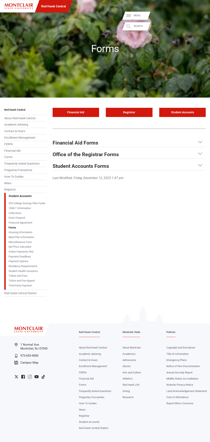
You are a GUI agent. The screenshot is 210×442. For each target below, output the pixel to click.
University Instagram (30, 377)
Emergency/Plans (176, 360)
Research (128, 397)
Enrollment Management (19, 137)
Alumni (126, 366)
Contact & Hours (14, 131)
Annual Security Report (179, 372)
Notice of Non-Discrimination (183, 366)
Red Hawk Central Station (20, 293)
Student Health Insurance (23, 271)
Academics (129, 353)
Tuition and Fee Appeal (22, 280)
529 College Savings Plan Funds (27, 203)
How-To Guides (13, 176)
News (7, 183)
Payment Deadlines (20, 256)
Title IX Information (177, 353)
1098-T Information (20, 208)
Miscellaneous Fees (20, 242)
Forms (8, 157)
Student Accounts (20, 196)
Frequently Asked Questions (22, 163)
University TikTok (43, 377)
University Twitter (16, 377)
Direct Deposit (17, 217)
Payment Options (18, 261)
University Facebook (23, 377)
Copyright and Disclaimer (180, 347)
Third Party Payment (20, 285)
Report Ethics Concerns (179, 403)
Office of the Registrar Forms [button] (86, 154)
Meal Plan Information (21, 237)
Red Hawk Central (53, 6)
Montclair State (131, 332)
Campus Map (26, 363)
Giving (126, 391)
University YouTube (36, 377)
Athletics (128, 378)
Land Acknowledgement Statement (186, 391)
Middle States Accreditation (182, 378)
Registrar (10, 189)
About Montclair (132, 347)
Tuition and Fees (18, 275)
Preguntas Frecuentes (18, 170)
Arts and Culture (132, 372)
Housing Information (20, 232)
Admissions (129, 360)
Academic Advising (16, 124)
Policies (171, 332)
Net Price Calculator (20, 246)
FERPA (8, 144)
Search (201, 26)
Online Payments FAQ (21, 251)
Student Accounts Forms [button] (81, 166)
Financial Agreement (20, 222)
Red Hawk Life (131, 384)
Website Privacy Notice (179, 384)
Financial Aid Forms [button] (75, 143)
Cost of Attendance (177, 397)
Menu (200, 15)
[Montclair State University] (18, 6)
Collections (15, 213)
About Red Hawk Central (19, 118)
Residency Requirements (23, 266)
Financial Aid (12, 150)
